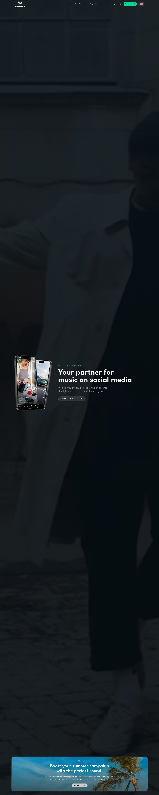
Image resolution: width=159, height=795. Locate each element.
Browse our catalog (72, 399)
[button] (141, 4)
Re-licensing (110, 4)
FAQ (119, 4)
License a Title (130, 4)
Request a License (96, 4)
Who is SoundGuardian (78, 4)
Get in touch (80, 781)
